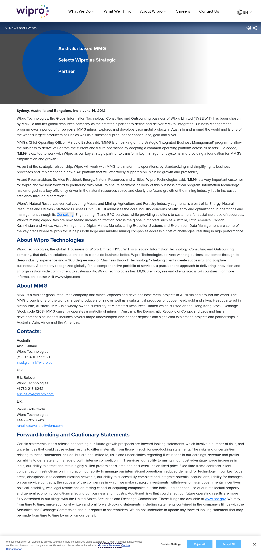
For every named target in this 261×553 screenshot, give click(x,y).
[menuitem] (244, 12)
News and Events (22, 28)
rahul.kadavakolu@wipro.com (40, 425)
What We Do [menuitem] (81, 11)
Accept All (228, 544)
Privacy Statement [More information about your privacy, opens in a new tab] (110, 545)
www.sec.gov (215, 498)
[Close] (254, 544)
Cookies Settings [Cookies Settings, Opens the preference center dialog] (171, 544)
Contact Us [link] (209, 11)
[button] (248, 28)
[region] (130, 544)
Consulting (65, 214)
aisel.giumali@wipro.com (36, 362)
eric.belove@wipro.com (35, 394)
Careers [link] (183, 11)
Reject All (199, 544)
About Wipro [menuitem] (153, 11)
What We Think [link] (117, 11)
